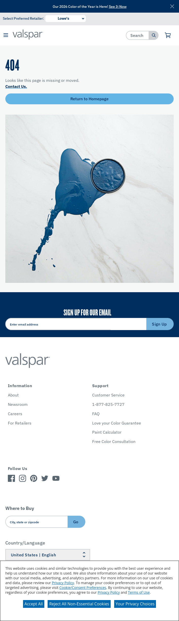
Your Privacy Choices (135, 604)
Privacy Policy (63, 582)
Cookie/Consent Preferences (82, 587)
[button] (5, 35)
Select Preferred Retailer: (23, 18)
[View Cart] (168, 35)
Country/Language (25, 543)
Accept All (34, 604)
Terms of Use (139, 592)
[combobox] (137, 35)
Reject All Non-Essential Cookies (79, 604)
